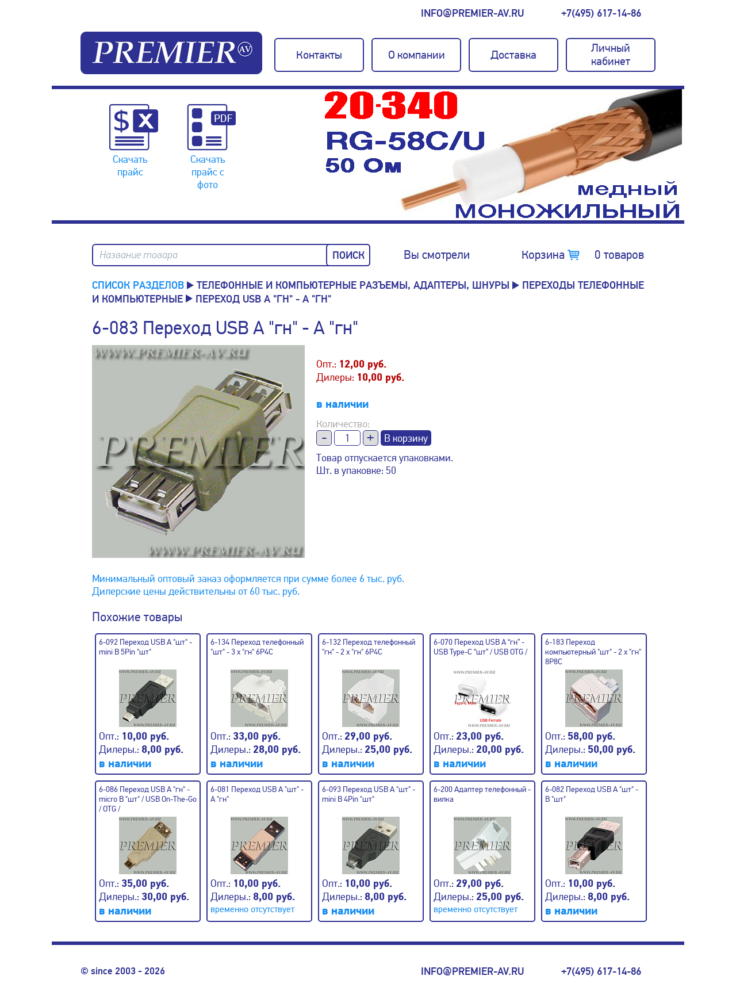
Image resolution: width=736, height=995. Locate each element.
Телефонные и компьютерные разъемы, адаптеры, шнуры (353, 285)
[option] (503, 154)
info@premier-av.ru (472, 13)
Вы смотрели (437, 254)
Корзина (583, 254)
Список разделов (138, 285)
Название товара (138, 255)
